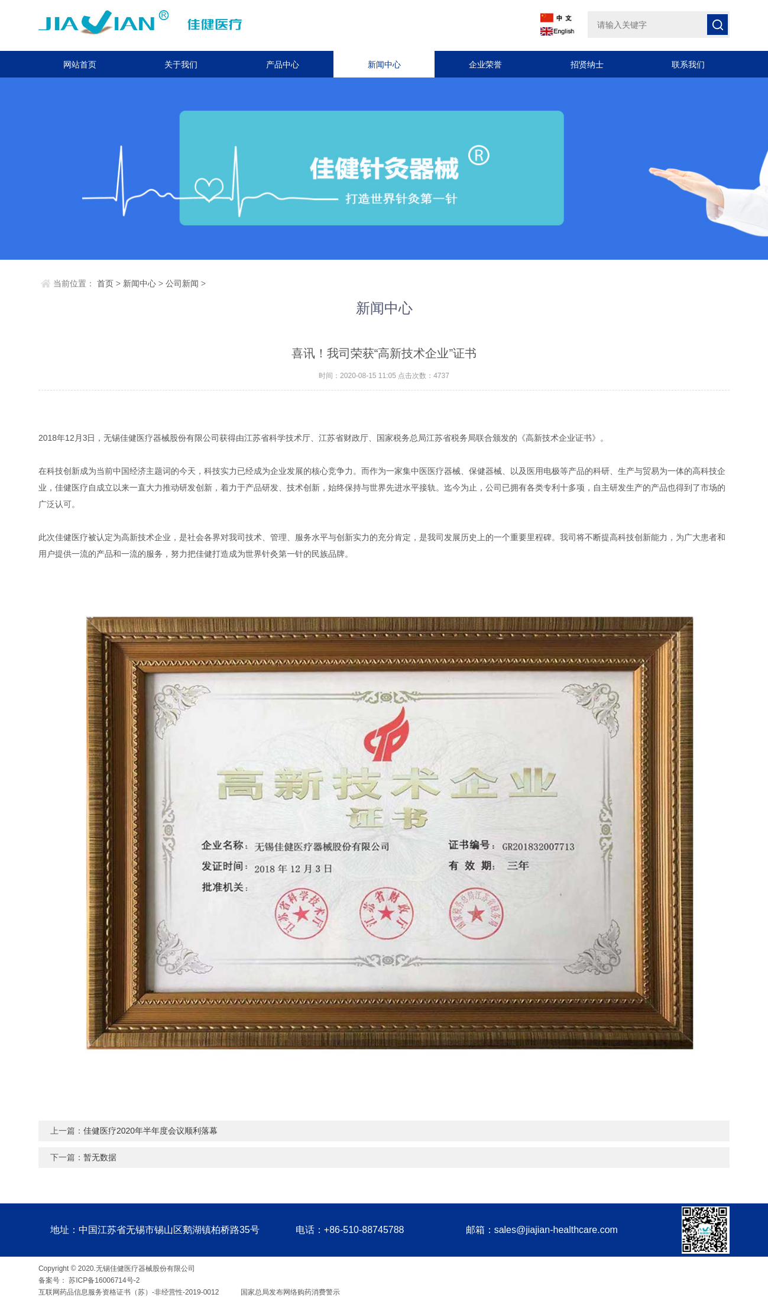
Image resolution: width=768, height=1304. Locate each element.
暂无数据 (99, 1157)
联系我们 (688, 64)
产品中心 (282, 64)
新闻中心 (384, 64)
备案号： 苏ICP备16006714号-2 (89, 1280)
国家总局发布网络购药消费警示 (289, 1292)
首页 (105, 283)
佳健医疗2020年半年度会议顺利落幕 (150, 1130)
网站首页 (79, 64)
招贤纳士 (587, 64)
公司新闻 (182, 283)
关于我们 (180, 64)
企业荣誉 (485, 64)
